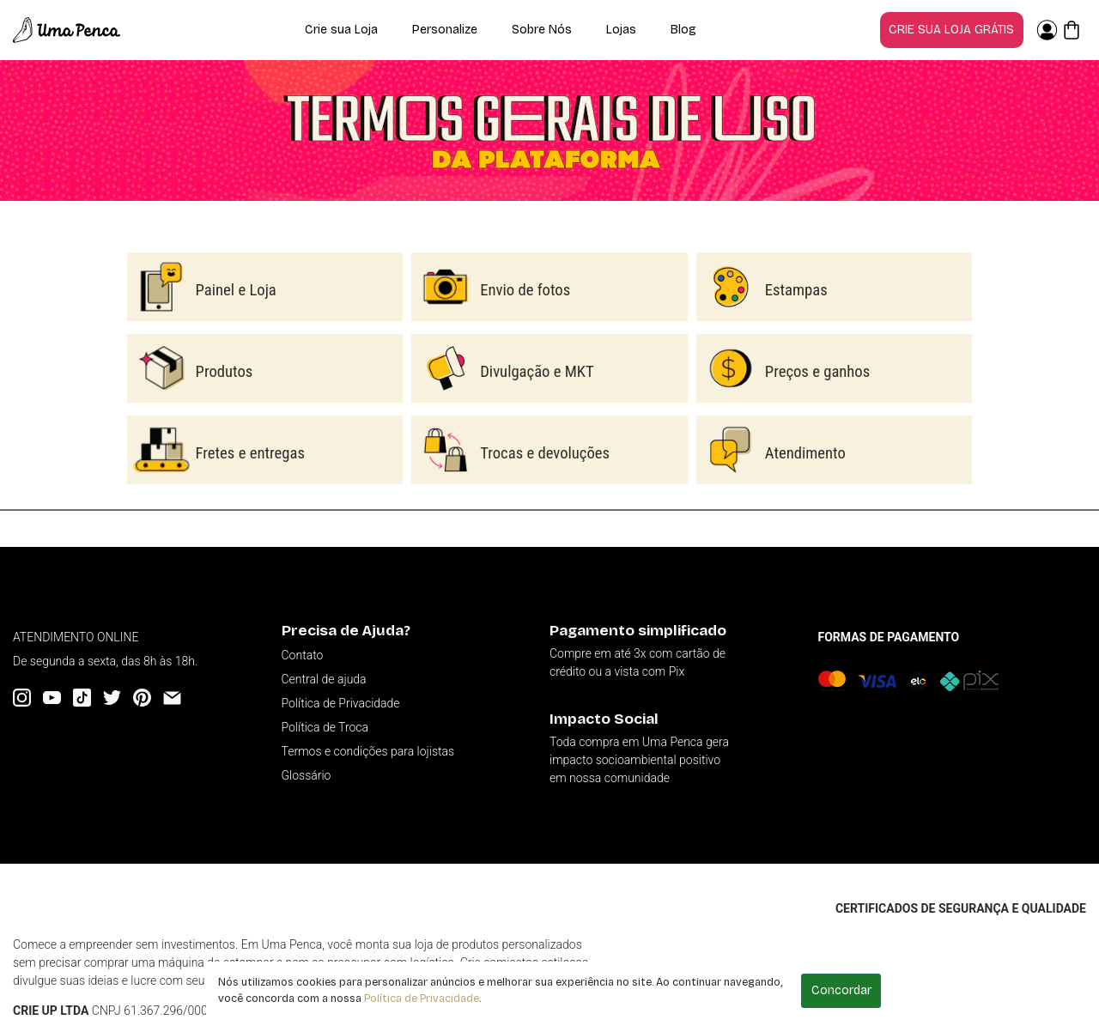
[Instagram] (22, 698)
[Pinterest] (142, 698)
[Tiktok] (82, 698)
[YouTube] (52, 698)
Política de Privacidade (421, 998)
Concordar (841, 990)
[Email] (172, 698)
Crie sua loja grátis (951, 29)
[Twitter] (112, 698)
